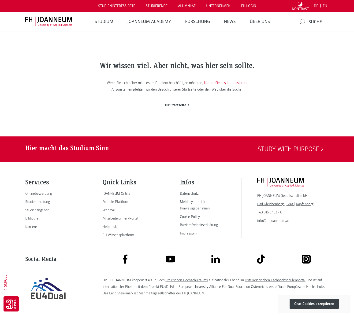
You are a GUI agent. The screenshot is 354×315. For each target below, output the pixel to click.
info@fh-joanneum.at (273, 220)
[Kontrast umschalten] (300, 6)
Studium (104, 21)
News (230, 21)
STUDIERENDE (157, 6)
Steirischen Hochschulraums (187, 280)
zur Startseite (177, 105)
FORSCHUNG (197, 21)
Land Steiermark (121, 293)
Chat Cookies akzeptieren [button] (314, 303)
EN (325, 6)
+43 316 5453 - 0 (269, 212)
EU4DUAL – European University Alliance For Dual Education (205, 286)
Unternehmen (218, 6)
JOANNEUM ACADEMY (149, 21)
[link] (48, 193)
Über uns (260, 21)
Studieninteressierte (116, 6)
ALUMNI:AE (187, 6)
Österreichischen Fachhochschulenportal (275, 280)
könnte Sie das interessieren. (225, 83)
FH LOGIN (248, 6)
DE (316, 6)
